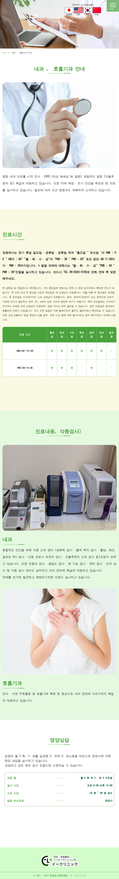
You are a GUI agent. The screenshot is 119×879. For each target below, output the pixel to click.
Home (4, 53)
